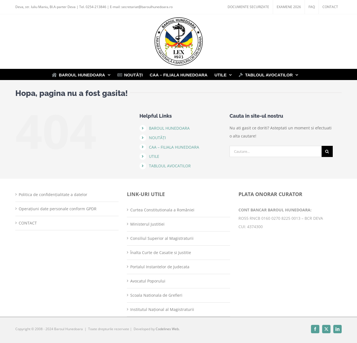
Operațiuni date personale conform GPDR (58, 208)
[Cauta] (327, 151)
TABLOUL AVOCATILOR (170, 165)
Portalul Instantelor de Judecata (159, 266)
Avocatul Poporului (147, 281)
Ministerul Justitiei (147, 224)
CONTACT (28, 223)
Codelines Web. (168, 329)
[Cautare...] (276, 151)
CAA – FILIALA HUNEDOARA (174, 147)
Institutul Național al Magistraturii (162, 309)
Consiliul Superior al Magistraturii (162, 238)
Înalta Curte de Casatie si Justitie (160, 252)
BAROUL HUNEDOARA (169, 128)
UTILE (154, 156)
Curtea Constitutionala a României (162, 209)
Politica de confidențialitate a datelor (53, 194)
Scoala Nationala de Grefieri (156, 295)
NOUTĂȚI (157, 137)
